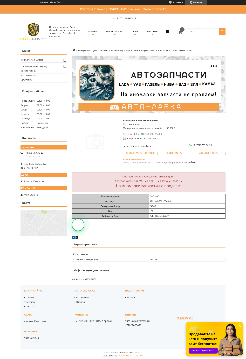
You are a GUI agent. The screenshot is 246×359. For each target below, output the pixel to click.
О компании (28, 75)
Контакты (152, 31)
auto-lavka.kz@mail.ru (35, 164)
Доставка (26, 80)
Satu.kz (138, 352)
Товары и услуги (87, 50)
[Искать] (222, 31)
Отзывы (80, 301)
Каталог (131, 297)
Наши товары (114, 31)
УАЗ (128, 50)
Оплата (29, 306)
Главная (93, 31)
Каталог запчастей (32, 60)
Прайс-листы (28, 71)
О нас (135, 31)
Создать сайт (46, 2)
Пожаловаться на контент (131, 355)
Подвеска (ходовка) (144, 50)
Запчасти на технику (111, 50)
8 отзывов (178, 2)
